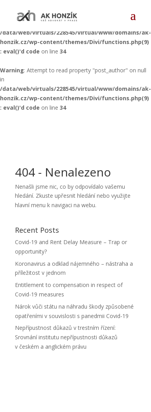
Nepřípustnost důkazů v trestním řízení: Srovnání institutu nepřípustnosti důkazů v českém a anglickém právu (66, 337)
